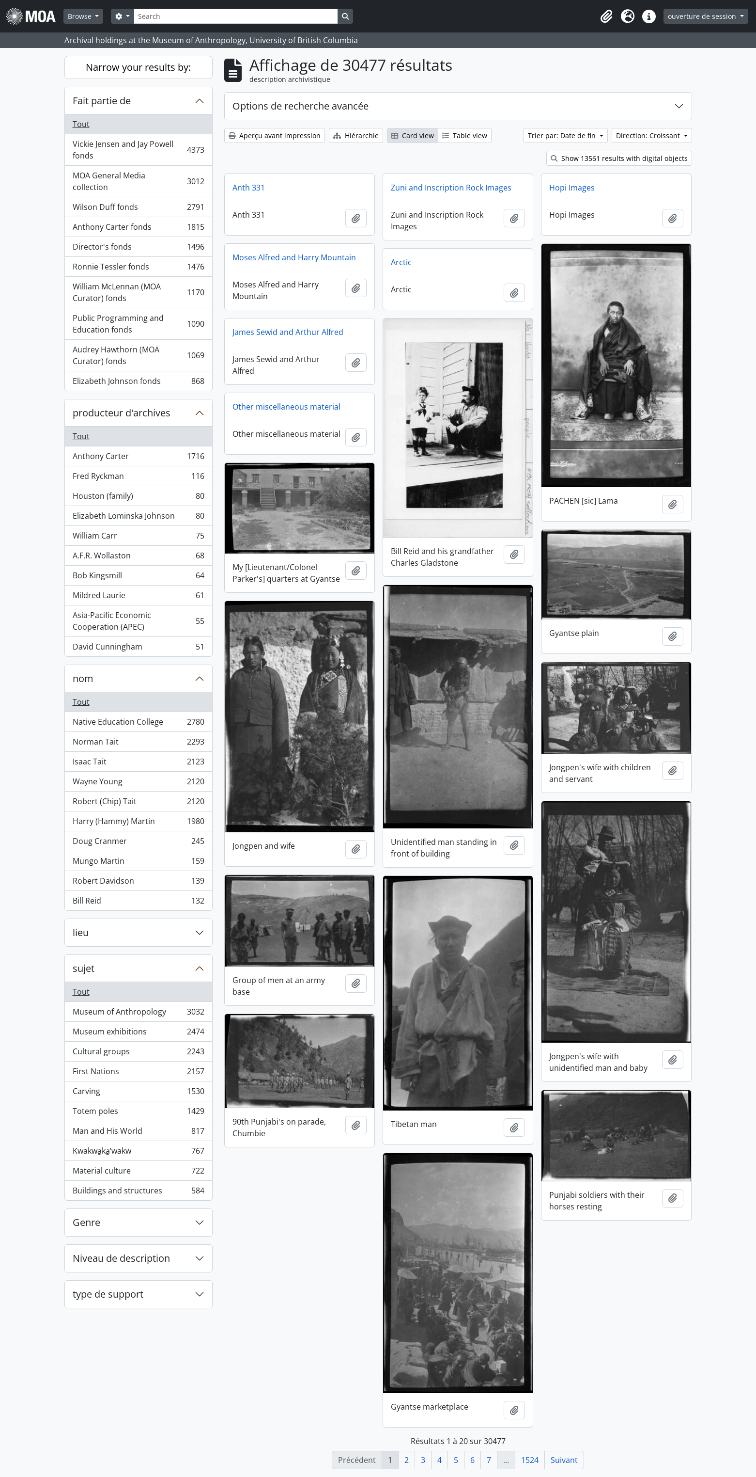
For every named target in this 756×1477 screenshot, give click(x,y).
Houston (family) (138, 498)
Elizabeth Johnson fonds (138, 383)
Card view (412, 135)
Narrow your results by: (138, 67)
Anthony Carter (138, 458)
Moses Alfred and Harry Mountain (294, 257)
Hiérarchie (356, 135)
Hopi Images (572, 187)
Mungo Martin (138, 863)
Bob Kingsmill (138, 578)
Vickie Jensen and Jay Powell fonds (138, 150)
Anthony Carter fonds (138, 229)
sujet (83, 968)
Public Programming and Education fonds (138, 324)
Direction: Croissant (649, 135)
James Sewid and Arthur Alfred (287, 332)
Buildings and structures (138, 1192)
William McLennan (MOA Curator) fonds (138, 292)
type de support (108, 1294)
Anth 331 (248, 187)
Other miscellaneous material (286, 406)
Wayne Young (138, 784)
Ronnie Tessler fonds (138, 269)
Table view (464, 135)
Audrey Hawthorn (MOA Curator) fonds (138, 355)
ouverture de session (703, 16)
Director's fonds (138, 249)
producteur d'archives (121, 412)
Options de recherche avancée (300, 105)
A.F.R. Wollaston (138, 558)
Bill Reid (138, 902)
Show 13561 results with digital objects (619, 158)
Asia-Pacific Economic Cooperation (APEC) (138, 621)
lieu (81, 932)
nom (83, 678)
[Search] (236, 16)
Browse (80, 16)
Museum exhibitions (138, 1034)
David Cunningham (138, 648)
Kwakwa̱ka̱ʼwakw (138, 1153)
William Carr (138, 538)
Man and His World (138, 1133)
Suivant (564, 1460)
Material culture (138, 1173)
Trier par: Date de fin (563, 135)
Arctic (401, 262)
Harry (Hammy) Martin (138, 823)
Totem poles (138, 1113)
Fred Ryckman (138, 478)
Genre (86, 1222)
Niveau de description (121, 1258)
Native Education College (138, 724)
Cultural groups (138, 1054)
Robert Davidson (138, 883)
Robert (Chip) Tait (138, 803)
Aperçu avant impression (275, 135)
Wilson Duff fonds (138, 209)
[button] (606, 16)
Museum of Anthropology (138, 1014)
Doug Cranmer (138, 843)
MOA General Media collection (138, 181)
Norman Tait (138, 744)
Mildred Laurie (138, 597)
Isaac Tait (138, 764)
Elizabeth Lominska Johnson (138, 518)
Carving (138, 1093)
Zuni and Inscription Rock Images (451, 187)
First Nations (138, 1073)
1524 (530, 1460)
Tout (81, 124)
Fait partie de (102, 100)
